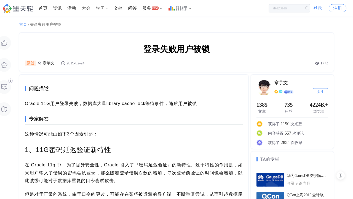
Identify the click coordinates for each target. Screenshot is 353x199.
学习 (100, 8)
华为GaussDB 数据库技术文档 (307, 176)
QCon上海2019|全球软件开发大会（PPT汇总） (307, 195)
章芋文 (48, 63)
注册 (337, 8)
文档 (118, 8)
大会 (86, 8)
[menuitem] (43, 8)
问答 (132, 8)
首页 (43, 8)
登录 (317, 8)
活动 (71, 8)
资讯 (57, 8)
